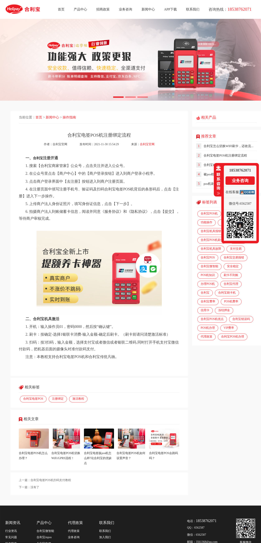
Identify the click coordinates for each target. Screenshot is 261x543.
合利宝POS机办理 (232, 336)
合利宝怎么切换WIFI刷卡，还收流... (228, 146)
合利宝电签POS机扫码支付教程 (50, 480)
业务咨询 (125, 9)
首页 (61, 9)
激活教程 (78, 398)
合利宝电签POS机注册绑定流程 (225, 155)
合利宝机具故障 (211, 248)
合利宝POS (208, 257)
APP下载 (170, 9)
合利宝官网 (147, 144)
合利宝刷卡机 (227, 292)
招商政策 (103, 9)
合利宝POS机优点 (212, 319)
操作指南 (69, 117)
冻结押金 (224, 310)
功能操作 (206, 222)
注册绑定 (58, 398)
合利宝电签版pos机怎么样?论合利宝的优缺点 (97, 458)
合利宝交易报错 (234, 257)
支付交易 (236, 248)
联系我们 (192, 9)
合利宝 (205, 292)
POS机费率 (231, 301)
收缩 (217, 180)
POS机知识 (208, 275)
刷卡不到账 (231, 275)
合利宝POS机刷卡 (212, 239)
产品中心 (80, 9)
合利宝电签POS (33, 398)
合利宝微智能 (209, 266)
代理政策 (206, 336)
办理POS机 (208, 283)
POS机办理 (208, 327)
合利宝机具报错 (211, 231)
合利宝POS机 (209, 213)
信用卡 (205, 310)
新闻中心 (148, 9)
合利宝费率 (208, 301)
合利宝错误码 (241, 319)
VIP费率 (229, 327)
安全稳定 (233, 266)
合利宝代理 (231, 283)
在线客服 (232, 192)
